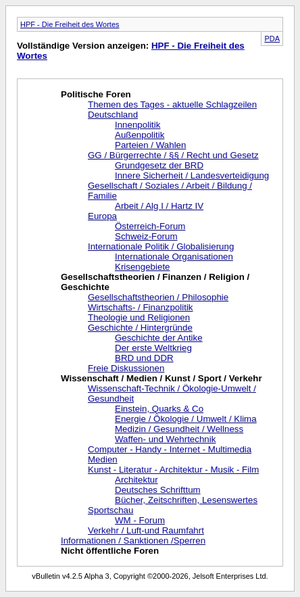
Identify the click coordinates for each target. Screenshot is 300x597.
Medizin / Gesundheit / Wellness (179, 429)
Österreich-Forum (150, 226)
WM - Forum (140, 520)
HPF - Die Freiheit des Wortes (70, 24)
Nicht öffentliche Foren (110, 551)
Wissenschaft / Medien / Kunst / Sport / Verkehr (161, 378)
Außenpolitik (139, 135)
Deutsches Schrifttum (158, 490)
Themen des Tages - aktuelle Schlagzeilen (172, 104)
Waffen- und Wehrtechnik (165, 439)
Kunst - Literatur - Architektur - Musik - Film (173, 469)
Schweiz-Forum (146, 236)
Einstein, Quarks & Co (159, 409)
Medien (103, 459)
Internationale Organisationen (174, 257)
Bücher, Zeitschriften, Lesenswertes (186, 500)
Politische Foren (96, 94)
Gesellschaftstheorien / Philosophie (158, 297)
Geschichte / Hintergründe (140, 328)
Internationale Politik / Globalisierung (161, 246)
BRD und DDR (144, 358)
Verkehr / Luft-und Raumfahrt (146, 530)
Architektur (136, 480)
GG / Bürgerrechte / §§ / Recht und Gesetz (173, 155)
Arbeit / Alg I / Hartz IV (159, 206)
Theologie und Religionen (139, 317)
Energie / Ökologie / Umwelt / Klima (186, 419)
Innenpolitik (137, 125)
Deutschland (113, 115)
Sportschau (110, 510)
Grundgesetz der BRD (159, 165)
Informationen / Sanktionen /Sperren (133, 540)
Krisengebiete (142, 267)
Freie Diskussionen (126, 368)
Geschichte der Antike (159, 338)
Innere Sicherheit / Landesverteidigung (192, 175)
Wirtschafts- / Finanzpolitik (140, 307)
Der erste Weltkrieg (153, 348)
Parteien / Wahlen (150, 145)
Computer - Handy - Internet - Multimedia (169, 449)
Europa (102, 216)
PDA (272, 38)
